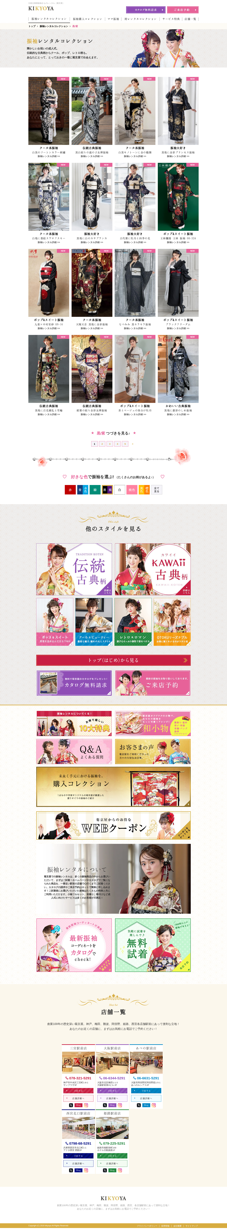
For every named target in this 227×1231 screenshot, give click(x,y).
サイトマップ (192, 1229)
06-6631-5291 (146, 1078)
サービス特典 (171, 19)
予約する (75, 1091)
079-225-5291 (112, 1145)
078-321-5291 (78, 1078)
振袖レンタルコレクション (49, 18)
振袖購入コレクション (87, 19)
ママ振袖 (113, 19)
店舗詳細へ (75, 1100)
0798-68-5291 (78, 1145)
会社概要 (177, 1229)
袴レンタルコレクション (141, 19)
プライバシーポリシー (147, 1229)
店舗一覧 (190, 19)
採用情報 (165, 1229)
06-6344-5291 (112, 1078)
